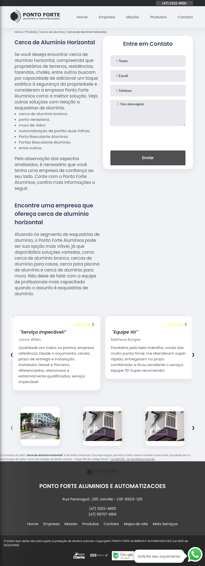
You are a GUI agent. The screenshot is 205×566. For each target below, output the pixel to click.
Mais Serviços (165, 523)
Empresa (107, 17)
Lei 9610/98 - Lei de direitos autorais (133, 459)
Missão (132, 17)
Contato (185, 17)
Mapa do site (136, 523)
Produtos (158, 17)
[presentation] (147, 137)
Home (82, 17)
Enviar (148, 157)
